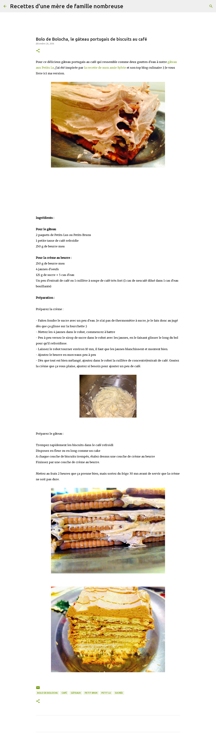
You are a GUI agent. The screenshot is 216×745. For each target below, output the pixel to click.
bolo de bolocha (47, 693)
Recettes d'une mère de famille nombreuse (66, 6)
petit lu (106, 693)
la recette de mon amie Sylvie (105, 67)
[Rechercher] (128, 6)
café (64, 693)
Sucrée (119, 693)
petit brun (91, 693)
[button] (38, 51)
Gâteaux (76, 693)
